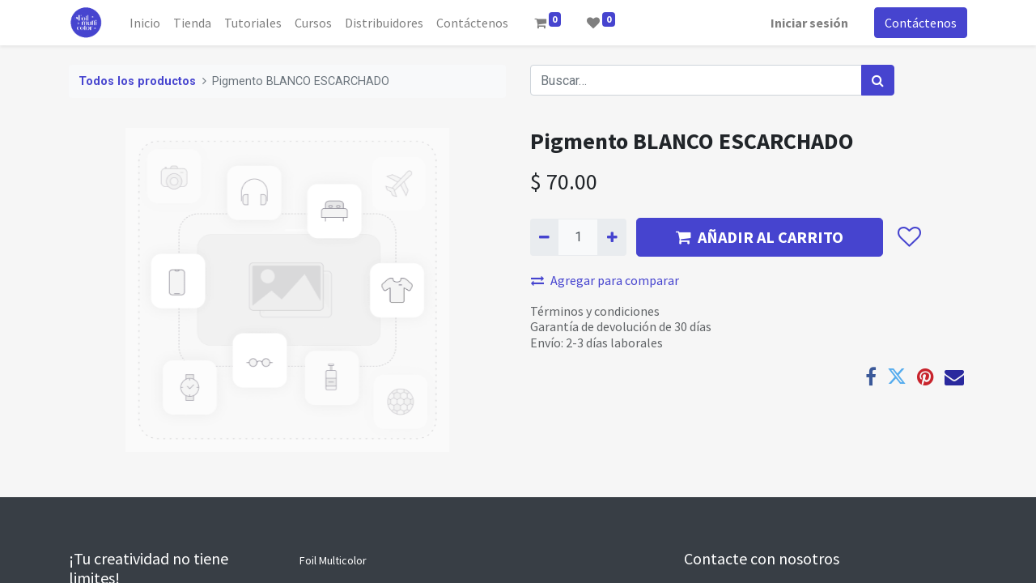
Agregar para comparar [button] (605, 280)
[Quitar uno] (544, 237)
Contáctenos (921, 23)
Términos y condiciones (595, 311)
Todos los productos (137, 81)
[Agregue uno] (611, 237)
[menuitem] (145, 22)
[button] (908, 237)
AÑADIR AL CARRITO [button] (759, 237)
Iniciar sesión (809, 23)
